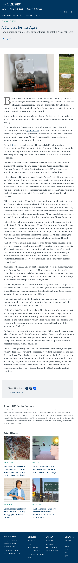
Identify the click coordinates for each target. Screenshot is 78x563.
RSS (66, 556)
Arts (4, 9)
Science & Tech (16, 9)
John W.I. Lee (33, 130)
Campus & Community (12, 15)
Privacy (6, 550)
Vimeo (67, 547)
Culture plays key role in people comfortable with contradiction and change (44, 470)
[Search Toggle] (72, 12)
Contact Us (50, 541)
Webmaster (18, 553)
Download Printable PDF (15, 392)
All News (31, 541)
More (37, 15)
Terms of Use (14, 550)
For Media (49, 544)
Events (29, 15)
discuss (15, 145)
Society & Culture (34, 9)
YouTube (68, 550)
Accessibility (8, 553)
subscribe (63, 12)
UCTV (67, 553)
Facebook (68, 541)
